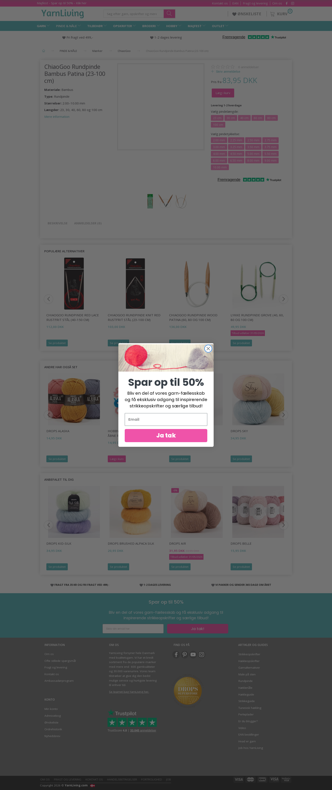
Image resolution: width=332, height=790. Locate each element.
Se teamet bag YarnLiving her (128, 692)
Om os (277, 3)
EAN (235, 3)
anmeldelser (248, 67)
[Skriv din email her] (133, 628)
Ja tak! (197, 628)
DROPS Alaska (57, 431)
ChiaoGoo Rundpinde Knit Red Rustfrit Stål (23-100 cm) (134, 317)
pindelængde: (224, 111)
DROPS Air (177, 543)
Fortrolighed (151, 779)
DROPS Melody (181, 431)
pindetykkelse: (225, 134)
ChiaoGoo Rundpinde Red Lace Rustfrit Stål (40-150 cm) (72, 317)
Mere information (56, 116)
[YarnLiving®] (62, 13)
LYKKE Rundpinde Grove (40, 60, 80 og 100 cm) (257, 317)
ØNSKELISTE (247, 13)
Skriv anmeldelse (227, 71)
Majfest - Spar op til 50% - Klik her (62, 3)
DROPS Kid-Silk (58, 543)
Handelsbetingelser (122, 779)
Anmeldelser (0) (88, 223)
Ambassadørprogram (59, 681)
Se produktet (57, 343)
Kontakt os (220, 3)
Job (168, 779)
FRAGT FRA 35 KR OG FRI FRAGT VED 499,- (81, 585)
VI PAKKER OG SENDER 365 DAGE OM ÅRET (243, 585)
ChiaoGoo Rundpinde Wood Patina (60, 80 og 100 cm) (193, 317)
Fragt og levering (255, 3)
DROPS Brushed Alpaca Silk (131, 543)
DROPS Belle (241, 543)
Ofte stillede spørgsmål (60, 661)
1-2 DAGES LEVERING (157, 585)
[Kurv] (281, 13)
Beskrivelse (58, 223)
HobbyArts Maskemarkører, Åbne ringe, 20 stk (132, 433)
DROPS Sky (239, 431)
